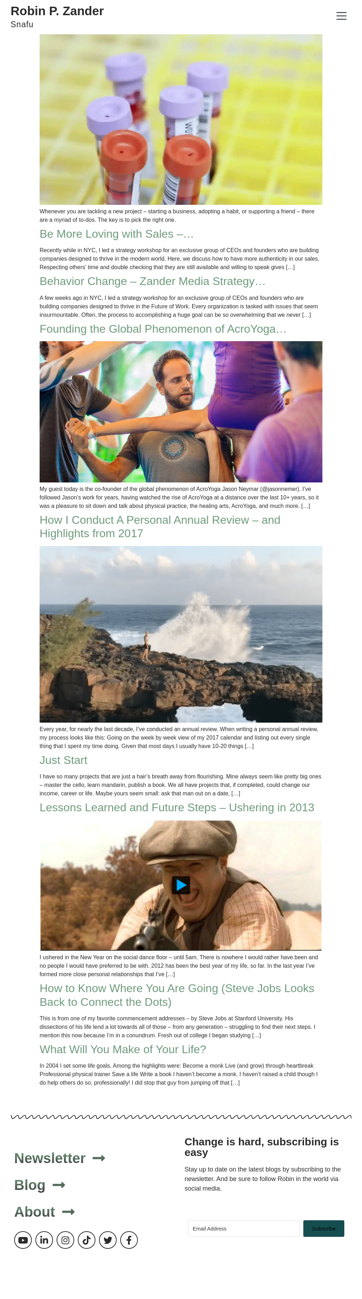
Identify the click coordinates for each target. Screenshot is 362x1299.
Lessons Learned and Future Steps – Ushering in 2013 (177, 807)
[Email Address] (244, 1228)
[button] (341, 17)
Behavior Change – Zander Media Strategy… (153, 281)
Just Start (63, 760)
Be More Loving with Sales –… (117, 233)
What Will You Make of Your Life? (123, 1049)
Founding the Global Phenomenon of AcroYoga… (163, 328)
